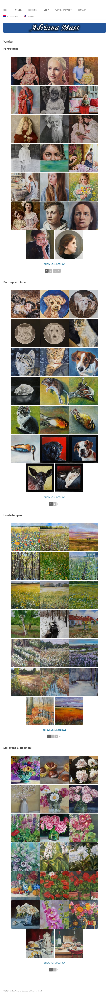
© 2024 (6, 991)
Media (46, 10)
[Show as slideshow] (54, 264)
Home (6, 10)
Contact (82, 10)
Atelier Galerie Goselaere (20, 991)
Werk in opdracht (63, 10)
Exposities (32, 10)
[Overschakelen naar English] (29, 16)
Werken (18, 10)
